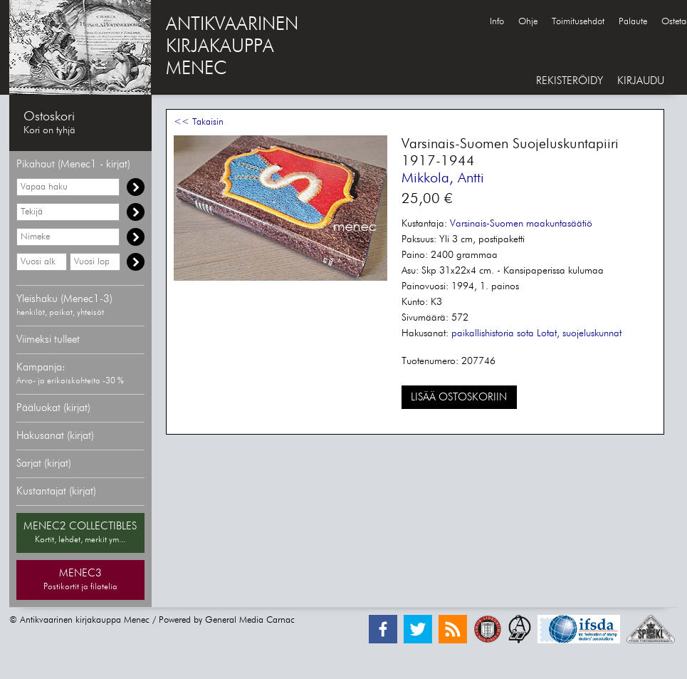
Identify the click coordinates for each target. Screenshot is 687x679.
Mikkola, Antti (443, 178)
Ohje (527, 21)
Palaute (633, 21)
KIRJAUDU (640, 81)
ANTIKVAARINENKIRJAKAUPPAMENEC (232, 47)
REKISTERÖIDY (569, 81)
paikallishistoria (482, 333)
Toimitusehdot (578, 21)
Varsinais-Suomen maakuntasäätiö (521, 224)
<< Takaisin (199, 122)
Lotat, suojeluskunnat (579, 333)
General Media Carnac (250, 620)
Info (497, 21)
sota (525, 333)
